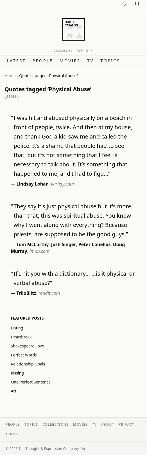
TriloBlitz (26, 293)
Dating (17, 328)
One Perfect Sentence (31, 382)
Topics (110, 60)
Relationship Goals (28, 364)
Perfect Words (24, 355)
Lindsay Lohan (33, 184)
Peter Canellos (94, 244)
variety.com (62, 184)
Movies (70, 60)
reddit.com (49, 293)
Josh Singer (63, 244)
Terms (12, 434)
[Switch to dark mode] (124, 4)
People (43, 60)
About (107, 424)
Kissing (17, 373)
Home (10, 75)
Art (13, 391)
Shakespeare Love (27, 346)
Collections (55, 424)
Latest (16, 60)
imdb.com (39, 251)
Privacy (126, 424)
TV (90, 60)
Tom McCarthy (33, 244)
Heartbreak (21, 337)
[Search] (137, 4)
